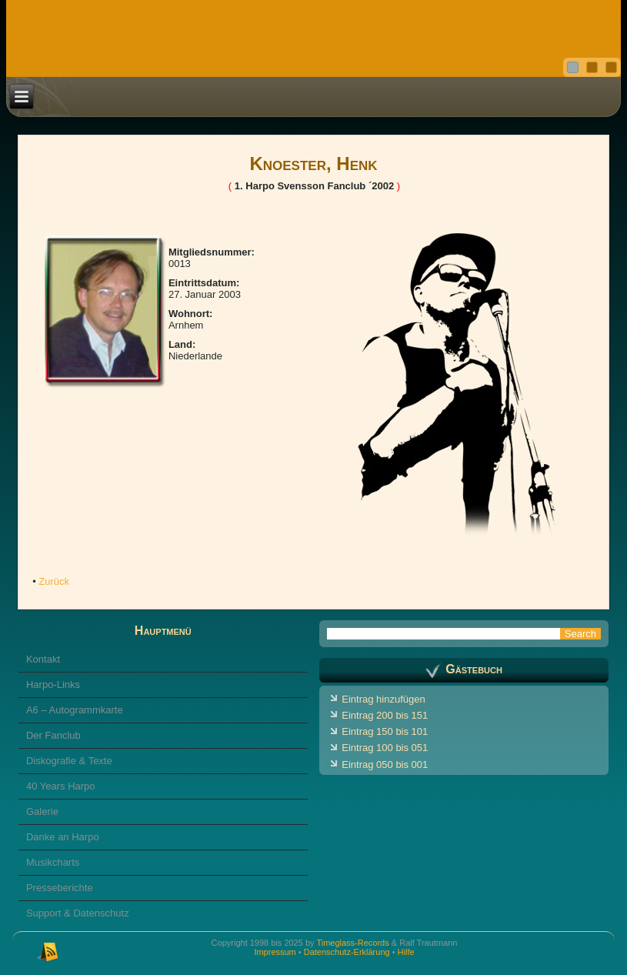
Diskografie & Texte (69, 760)
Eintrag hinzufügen (383, 699)
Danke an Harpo (62, 837)
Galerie (42, 811)
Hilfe (406, 952)
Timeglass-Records (352, 942)
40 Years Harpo (60, 786)
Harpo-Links (53, 684)
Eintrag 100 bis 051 (385, 747)
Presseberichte (59, 887)
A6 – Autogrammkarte (74, 710)
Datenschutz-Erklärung (347, 952)
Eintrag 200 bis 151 (385, 715)
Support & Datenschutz (77, 913)
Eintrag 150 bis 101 (385, 731)
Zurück (53, 581)
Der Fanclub (53, 735)
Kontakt (43, 659)
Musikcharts (52, 862)
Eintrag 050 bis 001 (385, 764)
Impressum (274, 952)
